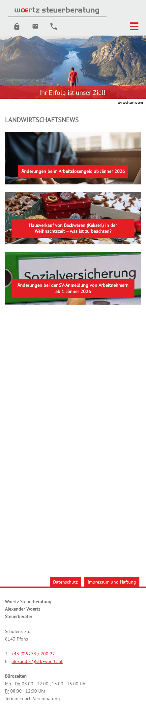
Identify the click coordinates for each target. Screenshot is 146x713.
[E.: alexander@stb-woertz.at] (35, 26)
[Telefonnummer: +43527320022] (33, 654)
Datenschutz (65, 582)
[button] (17, 26)
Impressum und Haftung (112, 582)
